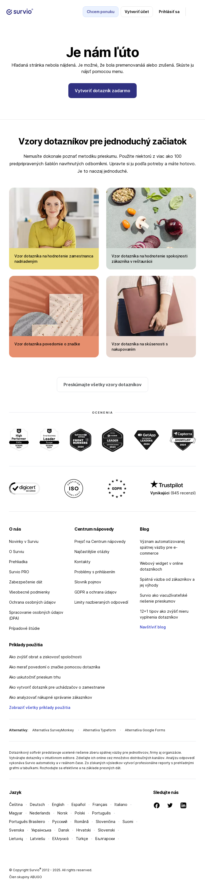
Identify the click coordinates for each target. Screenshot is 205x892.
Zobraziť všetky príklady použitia (39, 707)
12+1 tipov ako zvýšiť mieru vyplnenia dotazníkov (164, 614)
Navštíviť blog (153, 627)
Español (78, 804)
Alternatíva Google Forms (145, 730)
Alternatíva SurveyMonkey (53, 730)
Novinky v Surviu (23, 541)
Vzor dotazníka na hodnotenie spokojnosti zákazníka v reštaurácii (150, 259)
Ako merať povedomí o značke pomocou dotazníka (54, 667)
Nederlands (40, 813)
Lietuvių (16, 838)
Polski (80, 813)
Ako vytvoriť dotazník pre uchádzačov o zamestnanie (57, 687)
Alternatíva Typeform (99, 730)
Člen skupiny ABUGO (25, 877)
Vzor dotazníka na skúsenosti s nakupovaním (140, 347)
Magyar (15, 813)
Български (105, 838)
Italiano (121, 804)
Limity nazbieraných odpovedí (101, 602)
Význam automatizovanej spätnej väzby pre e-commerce (162, 547)
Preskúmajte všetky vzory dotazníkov (102, 384)
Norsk (62, 813)
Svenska (16, 830)
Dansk (63, 830)
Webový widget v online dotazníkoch (161, 566)
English (58, 804)
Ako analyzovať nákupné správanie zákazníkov (50, 697)
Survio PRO (19, 572)
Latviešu (37, 838)
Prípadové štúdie (24, 628)
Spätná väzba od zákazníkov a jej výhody (167, 582)
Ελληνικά (60, 838)
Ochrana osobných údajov (32, 602)
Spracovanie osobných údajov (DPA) (36, 615)
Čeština (16, 804)
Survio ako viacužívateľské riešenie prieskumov (163, 598)
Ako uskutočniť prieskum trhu (35, 677)
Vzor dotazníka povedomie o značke (47, 344)
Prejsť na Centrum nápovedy (100, 541)
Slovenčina (105, 821)
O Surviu (16, 551)
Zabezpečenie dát (25, 582)
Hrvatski (83, 830)
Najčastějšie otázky (91, 551)
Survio (35, 870)
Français (100, 804)
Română (81, 821)
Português (101, 813)
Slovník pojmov (87, 582)
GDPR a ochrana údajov (95, 592)
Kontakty (82, 561)
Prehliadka (18, 561)
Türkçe (82, 838)
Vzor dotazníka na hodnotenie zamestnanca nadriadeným (53, 259)
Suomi (128, 821)
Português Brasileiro (27, 821)
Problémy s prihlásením (94, 572)
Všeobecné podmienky (29, 592)
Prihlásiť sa (169, 11)
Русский (59, 821)
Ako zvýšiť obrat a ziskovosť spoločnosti (45, 657)
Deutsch (37, 804)
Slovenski (106, 830)
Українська (41, 830)
